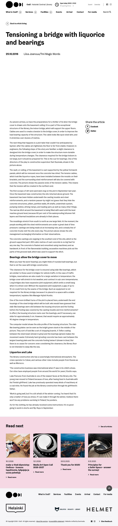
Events (59, 12)
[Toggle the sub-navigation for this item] (19, 12)
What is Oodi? (12, 12)
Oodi (14, 4)
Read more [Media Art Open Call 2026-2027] (39, 472)
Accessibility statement (56, 521)
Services (29, 12)
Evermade (81, 521)
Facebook (92, 126)
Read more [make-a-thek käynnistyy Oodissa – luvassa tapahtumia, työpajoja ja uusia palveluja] (12, 477)
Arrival (69, 12)
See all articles (106, 426)
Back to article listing (16, 23)
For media (92, 12)
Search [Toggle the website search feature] (107, 12)
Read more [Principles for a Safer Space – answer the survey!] (94, 475)
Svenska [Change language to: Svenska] (97, 5)
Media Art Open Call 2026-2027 (43, 466)
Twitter (91, 131)
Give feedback (106, 521)
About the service (42, 521)
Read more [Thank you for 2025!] (67, 469)
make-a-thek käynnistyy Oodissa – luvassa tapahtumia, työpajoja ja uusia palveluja (17, 468)
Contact (80, 12)
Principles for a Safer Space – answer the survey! (99, 467)
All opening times (67, 6)
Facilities (44, 12)
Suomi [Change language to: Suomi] (90, 5)
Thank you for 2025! (70, 464)
